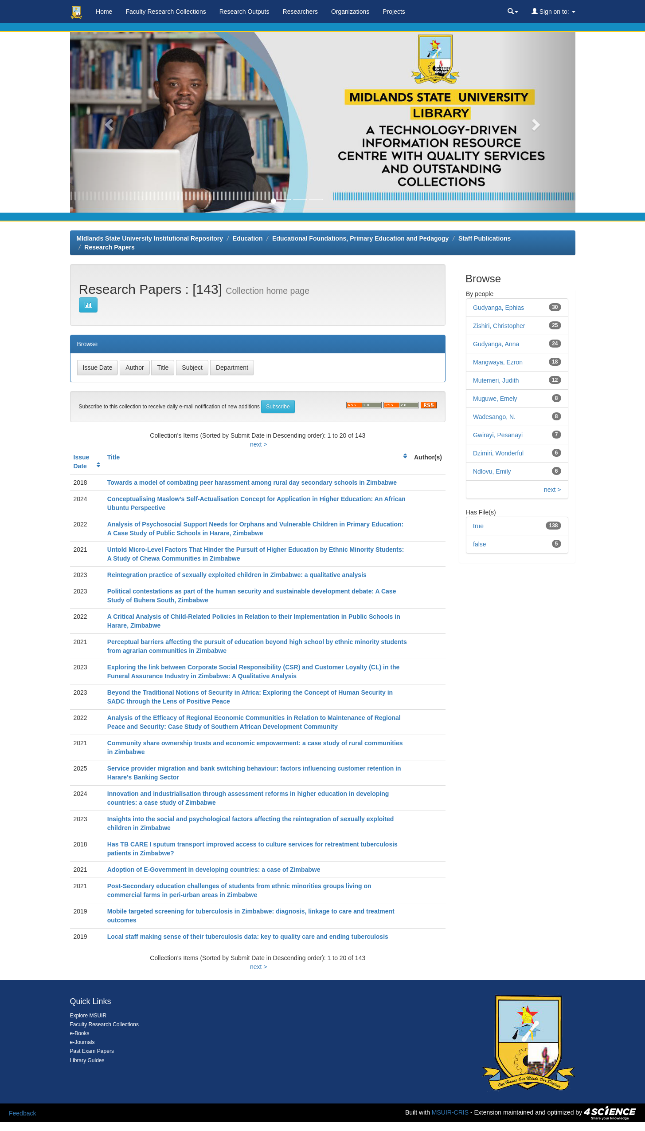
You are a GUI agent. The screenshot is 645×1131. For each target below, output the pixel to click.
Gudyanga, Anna (496, 344)
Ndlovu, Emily (492, 471)
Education (248, 238)
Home (104, 11)
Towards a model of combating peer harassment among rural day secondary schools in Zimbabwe (252, 482)
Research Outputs (244, 11)
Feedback (22, 1113)
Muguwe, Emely (495, 398)
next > (258, 444)
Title (113, 457)
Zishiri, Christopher (499, 325)
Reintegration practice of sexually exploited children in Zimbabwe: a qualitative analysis (237, 574)
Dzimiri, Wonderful (498, 453)
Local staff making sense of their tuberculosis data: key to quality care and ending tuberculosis (247, 936)
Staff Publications (484, 238)
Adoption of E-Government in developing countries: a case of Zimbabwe (214, 869)
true (478, 526)
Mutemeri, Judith (496, 380)
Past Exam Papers (92, 1051)
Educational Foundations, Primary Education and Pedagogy (360, 238)
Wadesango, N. (494, 416)
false (479, 544)
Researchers (300, 11)
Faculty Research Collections (165, 11)
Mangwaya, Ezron (498, 362)
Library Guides (87, 1060)
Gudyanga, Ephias (498, 307)
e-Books (80, 1033)
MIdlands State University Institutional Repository (150, 238)
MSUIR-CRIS (450, 1112)
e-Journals (82, 1042)
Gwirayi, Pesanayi (498, 435)
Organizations (350, 11)
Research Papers (109, 247)
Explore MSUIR (88, 1015)
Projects (394, 11)
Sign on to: (553, 11)
